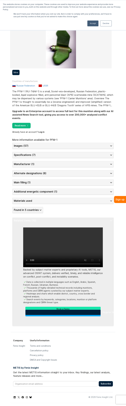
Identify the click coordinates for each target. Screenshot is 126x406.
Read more (21, 125)
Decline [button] (106, 23)
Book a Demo (63, 309)
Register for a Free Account (63, 312)
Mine (16, 72)
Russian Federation (25, 85)
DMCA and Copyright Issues (43, 360)
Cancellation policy (39, 350)
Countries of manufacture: (25, 81)
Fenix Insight (19, 346)
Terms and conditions (40, 346)
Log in (41, 132)
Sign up (120, 199)
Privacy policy (36, 355)
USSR (45, 85)
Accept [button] (93, 23)
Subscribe (106, 383)
